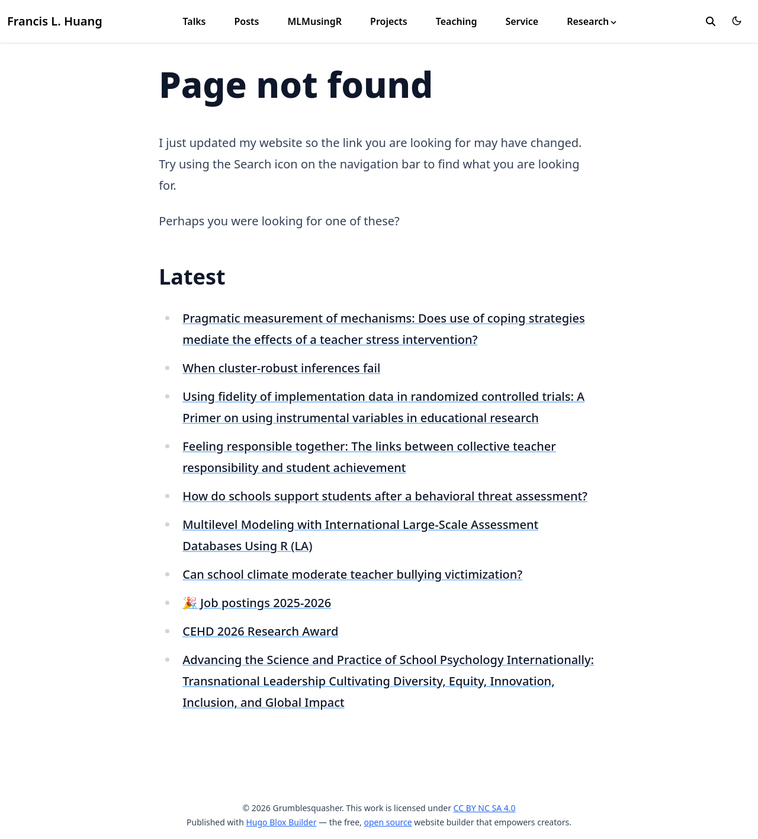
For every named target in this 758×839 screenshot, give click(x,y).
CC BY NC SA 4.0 (485, 808)
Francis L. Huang (54, 21)
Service (521, 21)
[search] (710, 21)
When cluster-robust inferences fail (281, 368)
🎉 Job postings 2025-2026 (256, 603)
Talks (193, 21)
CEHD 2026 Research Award (260, 631)
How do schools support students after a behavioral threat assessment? (384, 496)
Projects (388, 21)
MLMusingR (314, 21)
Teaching (456, 21)
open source (388, 822)
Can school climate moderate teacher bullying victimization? (352, 574)
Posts (246, 21)
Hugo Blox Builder (281, 822)
